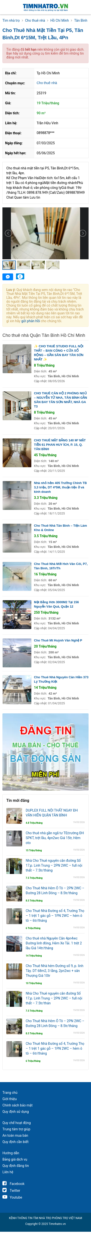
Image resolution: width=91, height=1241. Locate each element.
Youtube (12, 1197)
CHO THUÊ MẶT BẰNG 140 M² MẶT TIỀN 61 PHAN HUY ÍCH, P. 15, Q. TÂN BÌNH (60, 444)
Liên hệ (7, 1172)
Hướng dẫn (10, 1153)
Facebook (13, 1184)
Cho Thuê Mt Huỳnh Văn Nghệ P (58, 640)
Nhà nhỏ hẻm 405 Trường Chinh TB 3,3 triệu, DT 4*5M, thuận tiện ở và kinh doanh (60, 487)
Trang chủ (9, 1093)
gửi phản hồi (30, 321)
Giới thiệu (9, 1099)
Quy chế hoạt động (16, 1123)
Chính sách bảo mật (17, 1105)
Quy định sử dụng (15, 1112)
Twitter (11, 1191)
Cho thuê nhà (47, 83)
